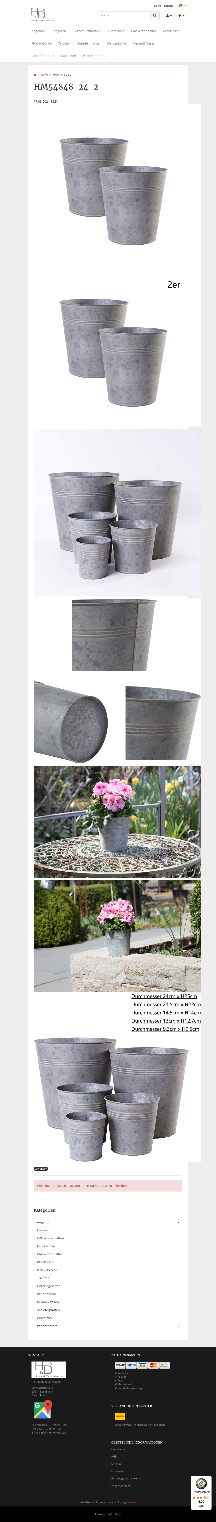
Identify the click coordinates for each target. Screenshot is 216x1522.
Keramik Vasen (144, 43)
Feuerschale (115, 31)
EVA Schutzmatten (86, 31)
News (157, 5)
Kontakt (168, 5)
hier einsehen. (156, 1424)
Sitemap (116, 1464)
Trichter (64, 43)
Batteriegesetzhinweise (125, 1478)
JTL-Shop (115, 1514)
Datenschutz (119, 1449)
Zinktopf (41, 1169)
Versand (133, 1502)
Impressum (118, 1471)
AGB (114, 1456)
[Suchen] (124, 15)
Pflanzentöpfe (94, 56)
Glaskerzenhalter (143, 31)
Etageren (59, 31)
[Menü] (209, 1478)
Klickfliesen (171, 31)
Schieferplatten (42, 56)
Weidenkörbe (117, 43)
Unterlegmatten (88, 43)
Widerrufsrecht (120, 1486)
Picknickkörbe (41, 43)
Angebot (38, 31)
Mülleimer (68, 56)
